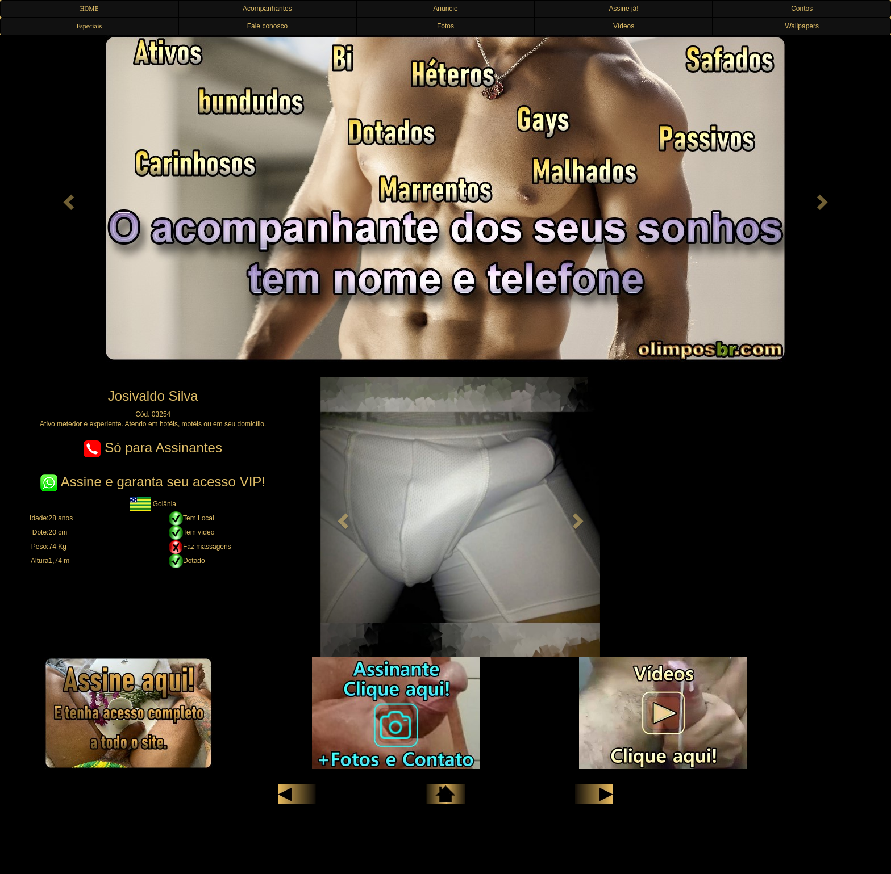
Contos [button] (802, 8)
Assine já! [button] (624, 8)
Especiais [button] (89, 26)
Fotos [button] (445, 26)
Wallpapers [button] (802, 26)
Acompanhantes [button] (267, 8)
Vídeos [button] (623, 26)
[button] (67, 198)
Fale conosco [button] (267, 26)
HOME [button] (89, 8)
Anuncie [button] (445, 8)
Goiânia (153, 504)
